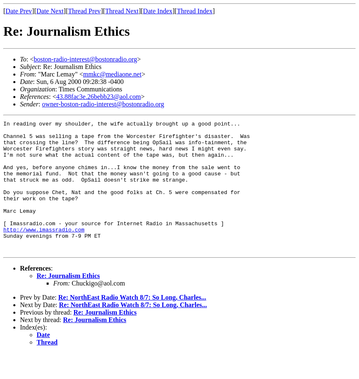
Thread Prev (84, 11)
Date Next (50, 11)
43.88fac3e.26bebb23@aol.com (98, 96)
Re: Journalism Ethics (68, 301)
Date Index (158, 11)
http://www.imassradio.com (43, 252)
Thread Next (122, 11)
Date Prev (18, 11)
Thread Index (195, 11)
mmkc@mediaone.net (112, 74)
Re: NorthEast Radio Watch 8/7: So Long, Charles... (132, 323)
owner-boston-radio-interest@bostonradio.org (103, 104)
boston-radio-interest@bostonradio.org (85, 59)
